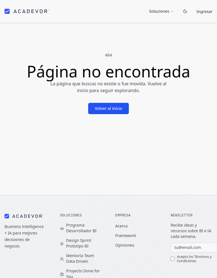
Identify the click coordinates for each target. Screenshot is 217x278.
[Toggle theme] (185, 10)
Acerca (121, 226)
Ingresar (204, 11)
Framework (125, 235)
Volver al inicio (108, 108)
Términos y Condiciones (194, 258)
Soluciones (161, 10)
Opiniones (124, 245)
